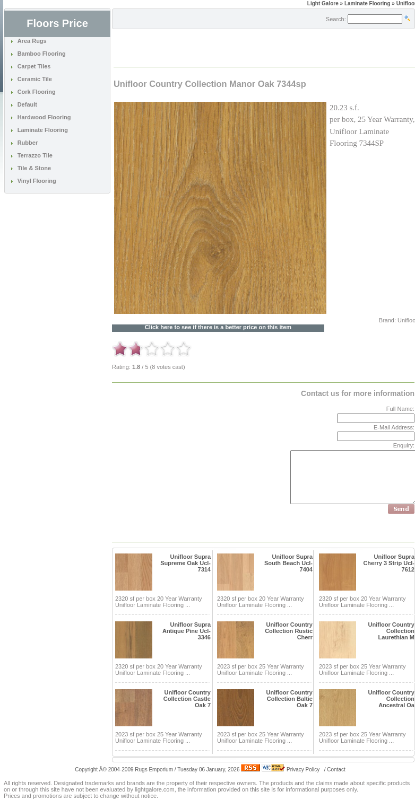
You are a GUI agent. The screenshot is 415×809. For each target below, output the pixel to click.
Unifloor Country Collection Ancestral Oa (391, 698)
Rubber (28, 142)
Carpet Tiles (34, 66)
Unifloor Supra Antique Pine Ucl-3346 (186, 630)
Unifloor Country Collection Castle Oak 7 (187, 698)
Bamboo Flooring (42, 53)
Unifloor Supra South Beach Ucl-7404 (288, 563)
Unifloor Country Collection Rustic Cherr (289, 630)
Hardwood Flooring (44, 117)
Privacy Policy (303, 769)
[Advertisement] (238, 47)
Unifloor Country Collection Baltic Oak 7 (289, 698)
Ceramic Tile (35, 79)
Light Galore (323, 3)
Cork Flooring (37, 92)
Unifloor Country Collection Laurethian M (391, 630)
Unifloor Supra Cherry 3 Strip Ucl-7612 (388, 563)
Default (27, 104)
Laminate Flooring (43, 130)
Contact (336, 769)
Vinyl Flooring (37, 181)
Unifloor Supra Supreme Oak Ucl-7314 (185, 563)
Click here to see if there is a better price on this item (218, 327)
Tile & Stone (34, 168)
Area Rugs (32, 41)
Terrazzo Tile (35, 155)
